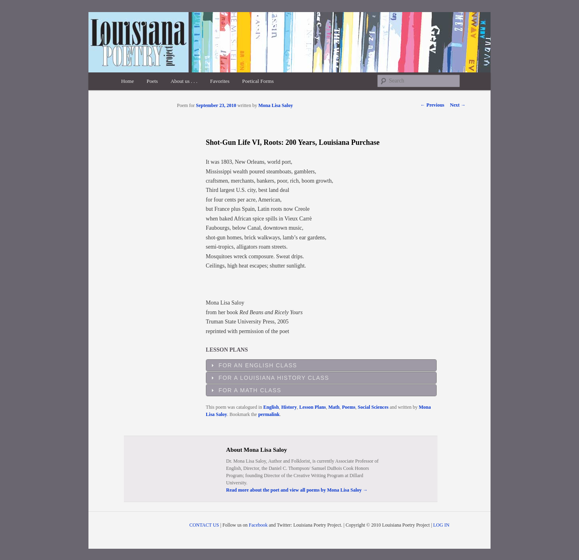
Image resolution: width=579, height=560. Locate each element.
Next (458, 105)
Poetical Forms (257, 81)
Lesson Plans (312, 407)
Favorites (219, 81)
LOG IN (441, 525)
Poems (348, 407)
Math (334, 407)
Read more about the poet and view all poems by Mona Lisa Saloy (297, 490)
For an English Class (258, 365)
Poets (152, 81)
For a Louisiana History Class (274, 378)
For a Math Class (250, 390)
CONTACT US (204, 525)
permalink (268, 414)
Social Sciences (373, 407)
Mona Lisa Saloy (275, 105)
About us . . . (183, 81)
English (271, 407)
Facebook (258, 525)
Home (127, 81)
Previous (432, 105)
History (289, 407)
